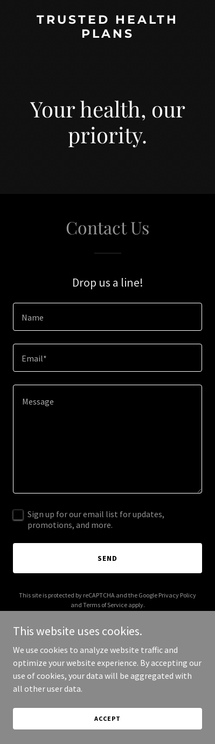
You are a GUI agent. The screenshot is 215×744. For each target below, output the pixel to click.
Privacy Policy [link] (177, 595)
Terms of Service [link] (105, 605)
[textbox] (107, 317)
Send (107, 558)
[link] (107, 34)
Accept (107, 718)
